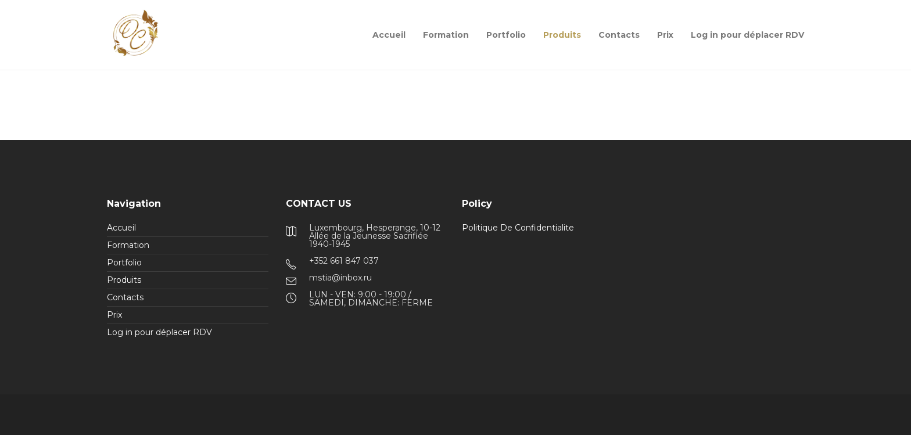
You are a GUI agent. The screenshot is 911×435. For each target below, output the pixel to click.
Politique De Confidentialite (518, 227)
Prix (665, 35)
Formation (446, 35)
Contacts (619, 35)
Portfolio (506, 35)
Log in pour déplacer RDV (747, 35)
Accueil (389, 35)
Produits (562, 35)
